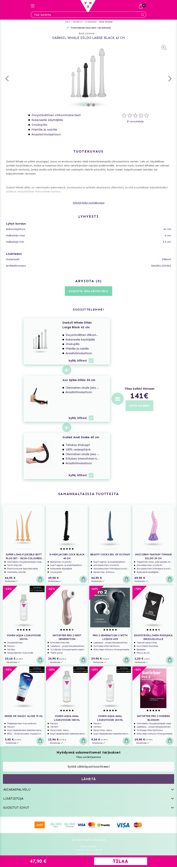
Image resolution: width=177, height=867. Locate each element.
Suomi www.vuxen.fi (88, 853)
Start (67, 22)
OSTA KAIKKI (139, 405)
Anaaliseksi (90, 22)
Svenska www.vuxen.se (88, 850)
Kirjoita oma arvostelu (88, 291)
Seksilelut (78, 22)
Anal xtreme (106, 22)
